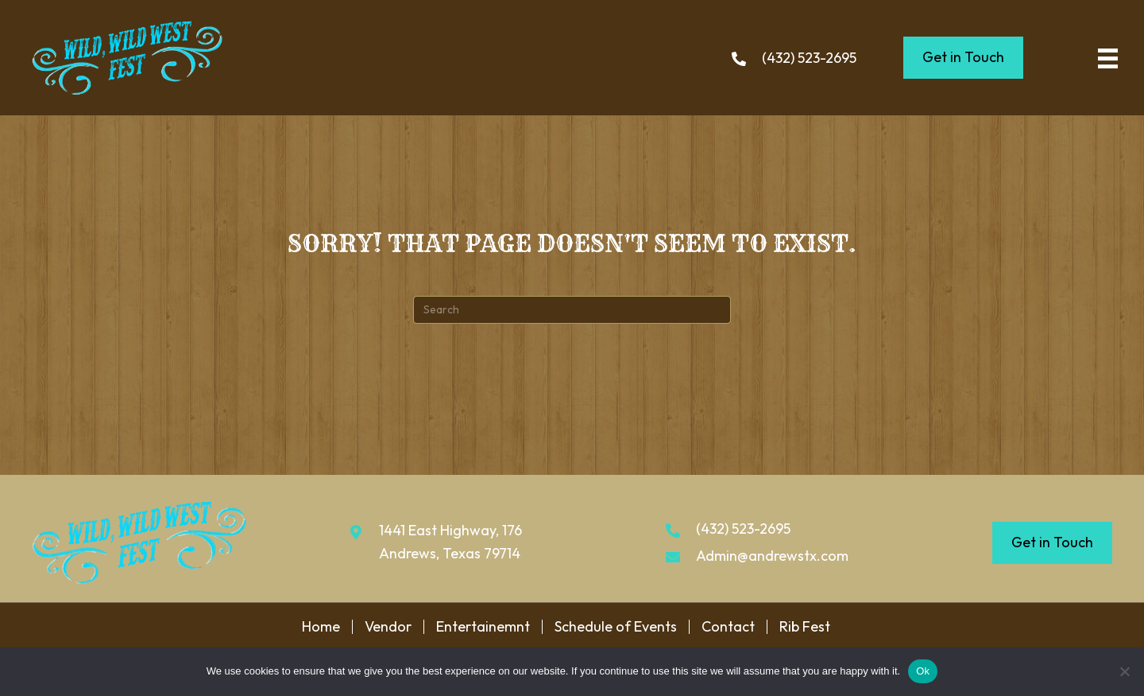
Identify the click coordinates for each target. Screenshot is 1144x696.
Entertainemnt (483, 627)
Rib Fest (804, 627)
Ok (923, 671)
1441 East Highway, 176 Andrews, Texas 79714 (450, 541)
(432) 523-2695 (809, 58)
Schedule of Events (616, 627)
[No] (1124, 671)
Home (321, 627)
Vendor (388, 627)
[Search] (572, 310)
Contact (728, 627)
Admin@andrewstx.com (772, 555)
